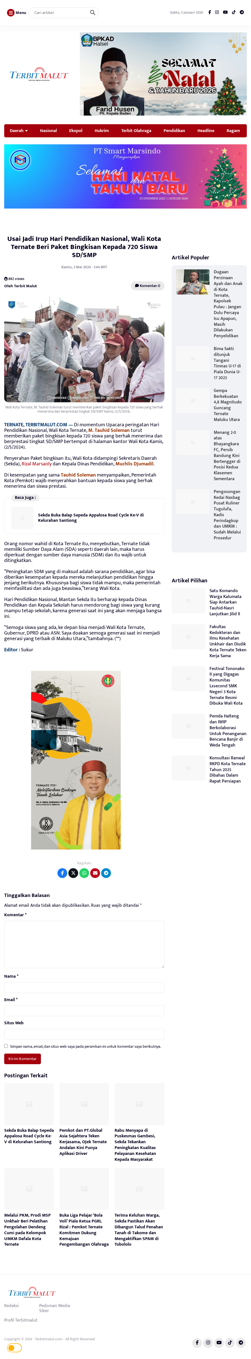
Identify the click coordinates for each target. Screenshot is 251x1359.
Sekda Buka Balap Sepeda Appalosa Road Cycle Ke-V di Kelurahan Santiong (91, 517)
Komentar (15, 915)
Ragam (233, 130)
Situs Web (14, 1023)
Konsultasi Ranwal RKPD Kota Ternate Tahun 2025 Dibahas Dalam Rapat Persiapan (228, 769)
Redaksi (11, 1305)
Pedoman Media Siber (54, 1308)
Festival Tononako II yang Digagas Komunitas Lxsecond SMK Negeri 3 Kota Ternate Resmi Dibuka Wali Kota (227, 686)
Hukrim (102, 130)
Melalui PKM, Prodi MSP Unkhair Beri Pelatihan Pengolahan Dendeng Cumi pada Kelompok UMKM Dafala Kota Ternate (27, 1230)
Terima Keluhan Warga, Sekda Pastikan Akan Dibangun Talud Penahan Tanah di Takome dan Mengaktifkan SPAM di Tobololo (139, 1230)
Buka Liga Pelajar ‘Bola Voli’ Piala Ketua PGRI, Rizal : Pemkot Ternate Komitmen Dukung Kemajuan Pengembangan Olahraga (84, 1230)
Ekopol (75, 130)
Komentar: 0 (147, 286)
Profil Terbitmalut (21, 1320)
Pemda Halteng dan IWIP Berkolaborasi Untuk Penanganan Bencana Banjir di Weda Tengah (228, 730)
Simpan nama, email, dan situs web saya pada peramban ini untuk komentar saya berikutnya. (85, 1046)
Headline (205, 130)
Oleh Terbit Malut (20, 285)
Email (11, 999)
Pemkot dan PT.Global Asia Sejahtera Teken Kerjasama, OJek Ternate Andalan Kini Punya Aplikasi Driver (83, 1142)
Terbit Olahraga (136, 130)
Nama (11, 976)
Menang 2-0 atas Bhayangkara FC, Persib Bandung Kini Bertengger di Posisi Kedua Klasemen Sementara (227, 456)
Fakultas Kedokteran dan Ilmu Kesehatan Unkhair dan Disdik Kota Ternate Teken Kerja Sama (228, 641)
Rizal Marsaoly (37, 464)
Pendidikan (174, 130)
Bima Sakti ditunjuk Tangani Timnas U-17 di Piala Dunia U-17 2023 (227, 363)
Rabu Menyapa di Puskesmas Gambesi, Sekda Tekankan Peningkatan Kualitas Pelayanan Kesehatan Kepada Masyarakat (135, 1145)
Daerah (17, 130)
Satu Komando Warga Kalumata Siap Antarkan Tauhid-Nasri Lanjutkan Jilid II (225, 602)
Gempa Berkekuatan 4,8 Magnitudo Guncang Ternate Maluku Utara (228, 405)
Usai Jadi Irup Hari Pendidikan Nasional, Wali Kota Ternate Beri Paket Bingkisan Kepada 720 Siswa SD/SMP (84, 247)
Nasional (48, 130)
